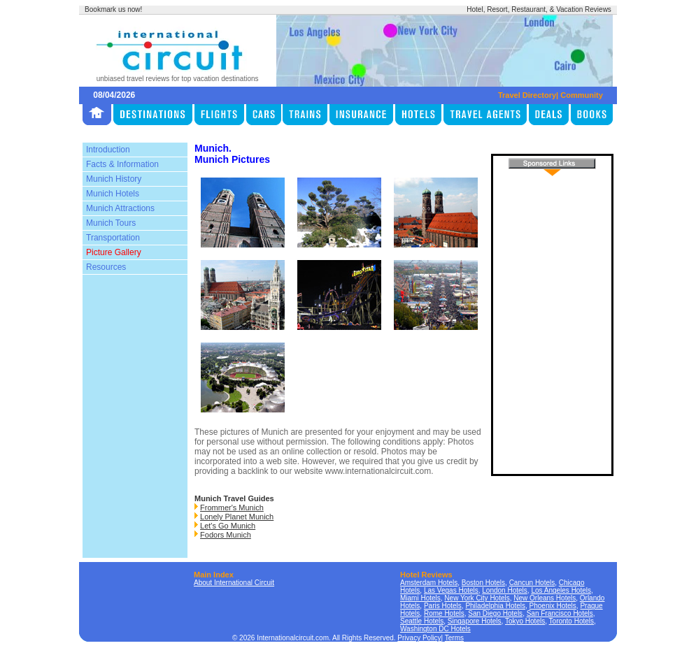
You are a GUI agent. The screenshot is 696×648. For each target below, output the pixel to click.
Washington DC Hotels (435, 629)
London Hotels (504, 590)
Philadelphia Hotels (495, 606)
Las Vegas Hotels (451, 590)
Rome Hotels (444, 613)
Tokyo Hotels (525, 621)
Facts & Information (122, 164)
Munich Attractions (120, 208)
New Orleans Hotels (544, 598)
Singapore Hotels (475, 621)
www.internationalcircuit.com (378, 471)
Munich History (113, 179)
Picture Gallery (113, 252)
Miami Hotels (420, 598)
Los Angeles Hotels (561, 590)
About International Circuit (234, 582)
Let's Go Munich (227, 525)
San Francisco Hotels (560, 613)
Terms (454, 638)
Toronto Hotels (571, 621)
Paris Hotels (443, 606)
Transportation (113, 238)
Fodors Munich (225, 535)
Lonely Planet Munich (237, 516)
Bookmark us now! (113, 9)
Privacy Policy (419, 638)
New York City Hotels (476, 598)
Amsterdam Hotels (428, 582)
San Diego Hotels (495, 613)
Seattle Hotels (421, 621)
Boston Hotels (483, 582)
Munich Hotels (112, 194)
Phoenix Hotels (553, 606)
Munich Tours (111, 223)
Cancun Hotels (532, 582)
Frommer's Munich (232, 507)
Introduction (108, 149)
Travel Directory (527, 95)
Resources (106, 267)
